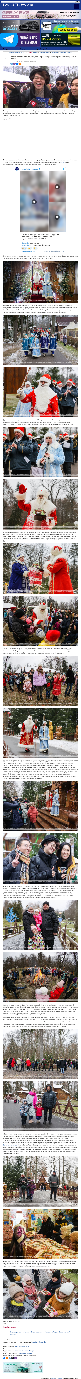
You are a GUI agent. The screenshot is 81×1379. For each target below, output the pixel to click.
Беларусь (6, 49)
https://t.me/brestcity (38, 1342)
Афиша (31, 49)
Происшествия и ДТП (16, 52)
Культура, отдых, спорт (30, 61)
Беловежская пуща (18, 61)
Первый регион (44, 52)
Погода (37, 49)
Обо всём (54, 52)
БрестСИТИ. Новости (18, 4)
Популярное (23, 49)
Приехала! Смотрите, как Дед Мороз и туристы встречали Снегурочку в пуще (43, 58)
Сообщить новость (65, 52)
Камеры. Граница (45, 49)
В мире (35, 52)
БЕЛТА (62, 162)
